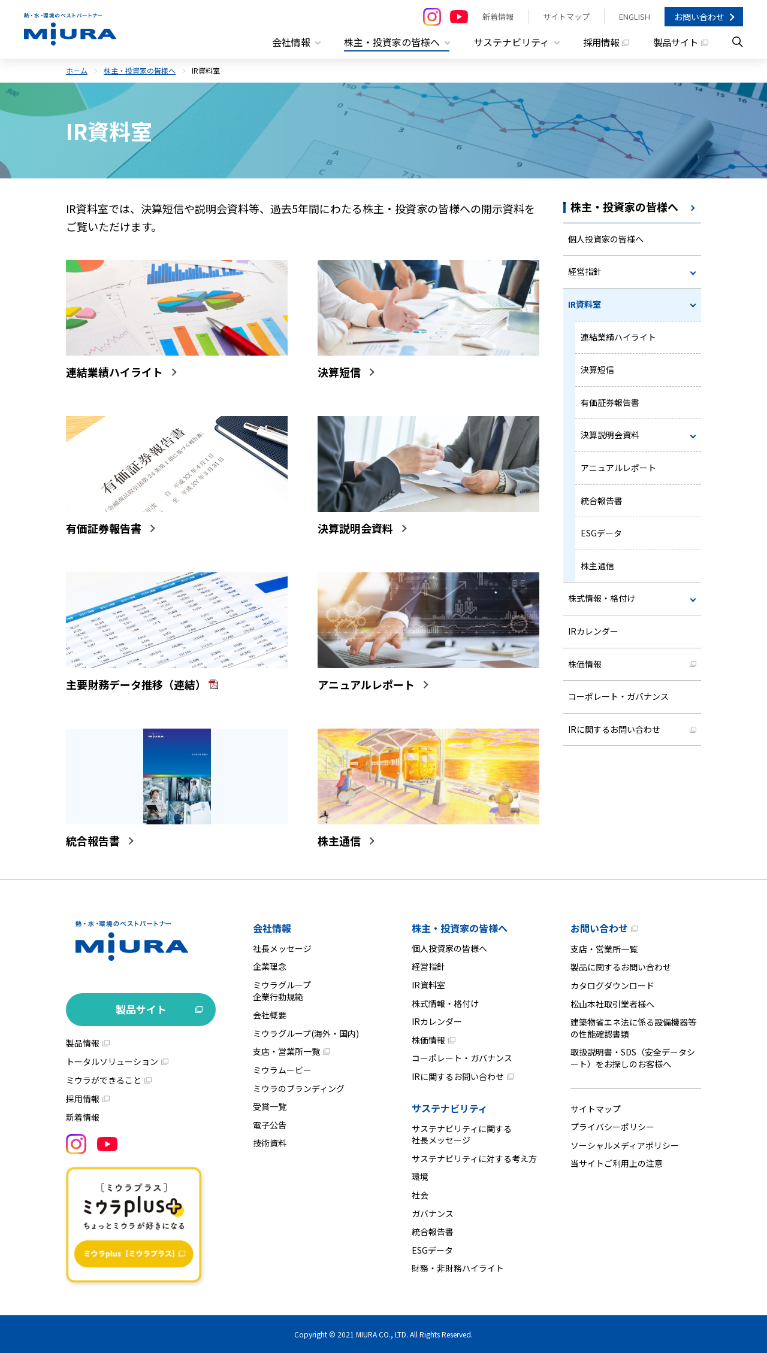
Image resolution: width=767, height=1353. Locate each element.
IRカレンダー (593, 631)
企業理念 (269, 966)
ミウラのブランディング (299, 1088)
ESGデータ (601, 533)
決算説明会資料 (610, 435)
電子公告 (269, 1125)
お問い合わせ (699, 17)
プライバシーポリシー (612, 1127)
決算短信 (597, 369)
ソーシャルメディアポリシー (624, 1145)
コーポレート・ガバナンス (618, 696)
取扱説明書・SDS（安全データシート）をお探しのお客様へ (632, 1058)
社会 (420, 1195)
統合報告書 (602, 500)
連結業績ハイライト (618, 337)
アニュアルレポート (618, 468)
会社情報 (272, 928)
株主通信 (597, 566)
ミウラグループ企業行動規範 (282, 991)
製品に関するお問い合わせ (620, 967)
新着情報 (498, 16)
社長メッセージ (282, 948)
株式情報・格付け (601, 598)
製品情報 (82, 1043)
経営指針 (585, 271)
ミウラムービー (282, 1070)
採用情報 (597, 42)
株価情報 (585, 664)
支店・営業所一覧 (286, 1051)
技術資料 (269, 1143)
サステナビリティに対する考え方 (474, 1158)
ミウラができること (103, 1080)
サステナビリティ (450, 1108)
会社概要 (269, 1015)
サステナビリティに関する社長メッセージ (462, 1134)
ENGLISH (634, 16)
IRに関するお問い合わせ (614, 729)
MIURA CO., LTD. (382, 1334)
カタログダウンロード (612, 985)
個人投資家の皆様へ (606, 239)
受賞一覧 (269, 1106)
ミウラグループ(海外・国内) (306, 1033)
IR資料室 (584, 304)
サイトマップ (566, 16)
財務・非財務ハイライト (458, 1268)
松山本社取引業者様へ (612, 1004)
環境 (420, 1176)
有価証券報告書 (610, 402)
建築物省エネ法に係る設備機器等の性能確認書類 (633, 1028)
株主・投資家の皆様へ (140, 70)
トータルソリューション (112, 1061)
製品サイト (674, 42)
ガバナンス (433, 1213)
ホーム (76, 70)
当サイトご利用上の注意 (616, 1163)
